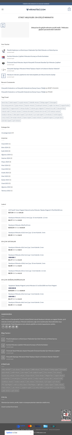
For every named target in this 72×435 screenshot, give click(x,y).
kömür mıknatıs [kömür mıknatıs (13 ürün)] (20, 375)
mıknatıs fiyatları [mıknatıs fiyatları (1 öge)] (24, 108)
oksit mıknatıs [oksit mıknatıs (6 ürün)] (40, 381)
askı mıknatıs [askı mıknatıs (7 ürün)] (16, 369)
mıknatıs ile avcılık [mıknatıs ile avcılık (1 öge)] (50, 108)
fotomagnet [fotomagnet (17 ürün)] (63, 369)
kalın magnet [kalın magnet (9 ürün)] (24, 372)
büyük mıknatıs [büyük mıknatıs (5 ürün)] (26, 369)
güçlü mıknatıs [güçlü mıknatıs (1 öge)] (19, 105)
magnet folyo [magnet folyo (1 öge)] (5, 108)
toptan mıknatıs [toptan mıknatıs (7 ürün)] (6, 387)
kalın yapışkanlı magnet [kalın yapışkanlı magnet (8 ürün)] (36, 372)
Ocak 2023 (4, 183)
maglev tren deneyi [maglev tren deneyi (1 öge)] (54, 105)
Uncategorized (6, 133)
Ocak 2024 (4, 169)
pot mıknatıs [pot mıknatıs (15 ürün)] (56, 381)
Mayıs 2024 (5, 162)
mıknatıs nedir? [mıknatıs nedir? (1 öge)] (6, 111)
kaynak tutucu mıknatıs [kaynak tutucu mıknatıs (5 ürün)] (8, 375)
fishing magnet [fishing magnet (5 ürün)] (54, 369)
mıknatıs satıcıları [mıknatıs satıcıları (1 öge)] (16, 111)
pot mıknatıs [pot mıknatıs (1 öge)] (29, 114)
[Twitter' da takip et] (9, 326)
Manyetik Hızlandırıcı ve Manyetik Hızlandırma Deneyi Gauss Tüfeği (23, 88)
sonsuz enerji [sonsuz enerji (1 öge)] (5, 117)
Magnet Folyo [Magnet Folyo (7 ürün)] (49, 375)
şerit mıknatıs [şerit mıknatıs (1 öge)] (16, 120)
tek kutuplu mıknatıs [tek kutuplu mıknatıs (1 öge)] (16, 117)
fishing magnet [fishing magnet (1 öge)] (45, 102)
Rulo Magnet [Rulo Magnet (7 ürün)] (32, 384)
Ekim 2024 (4, 147)
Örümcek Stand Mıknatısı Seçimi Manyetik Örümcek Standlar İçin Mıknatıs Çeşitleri (34, 62)
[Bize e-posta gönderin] (13, 326)
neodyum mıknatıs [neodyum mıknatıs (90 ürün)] (20, 381)
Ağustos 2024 (5, 154)
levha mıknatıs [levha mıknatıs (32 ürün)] (40, 375)
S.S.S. (33, 429)
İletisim (28, 429)
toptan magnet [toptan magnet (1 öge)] (27, 117)
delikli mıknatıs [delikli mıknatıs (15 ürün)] (35, 369)
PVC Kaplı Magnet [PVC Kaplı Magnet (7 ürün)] (7, 384)
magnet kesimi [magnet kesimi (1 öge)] (15, 108)
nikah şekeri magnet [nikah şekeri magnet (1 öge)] (19, 114)
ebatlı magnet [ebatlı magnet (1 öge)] (13, 102)
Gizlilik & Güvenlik (42, 429)
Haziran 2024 (5, 158)
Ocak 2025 (4, 144)
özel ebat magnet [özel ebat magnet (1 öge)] (6, 120)
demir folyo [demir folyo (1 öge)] (5, 102)
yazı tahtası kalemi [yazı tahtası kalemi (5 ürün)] (38, 387)
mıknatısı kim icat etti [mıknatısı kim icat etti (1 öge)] (40, 111)
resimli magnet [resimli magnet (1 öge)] (58, 114)
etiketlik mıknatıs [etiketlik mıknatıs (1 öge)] (34, 102)
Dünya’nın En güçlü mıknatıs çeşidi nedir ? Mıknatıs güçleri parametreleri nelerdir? (49, 29)
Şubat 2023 (5, 180)
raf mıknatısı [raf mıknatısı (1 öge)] (48, 114)
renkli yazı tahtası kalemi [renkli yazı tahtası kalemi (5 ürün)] (20, 384)
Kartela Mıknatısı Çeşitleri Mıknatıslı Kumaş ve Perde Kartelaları (28, 56)
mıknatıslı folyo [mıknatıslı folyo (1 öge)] (61, 108)
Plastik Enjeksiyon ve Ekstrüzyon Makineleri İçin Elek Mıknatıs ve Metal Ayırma (32, 50)
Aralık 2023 (5, 172)
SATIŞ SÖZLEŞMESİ (54, 429)
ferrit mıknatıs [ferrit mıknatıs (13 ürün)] (45, 369)
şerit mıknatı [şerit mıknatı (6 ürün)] (15, 390)
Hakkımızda (16, 429)
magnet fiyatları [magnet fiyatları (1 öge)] (65, 105)
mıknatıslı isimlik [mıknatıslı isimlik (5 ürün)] (58, 378)
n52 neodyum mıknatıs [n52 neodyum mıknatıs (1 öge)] (54, 111)
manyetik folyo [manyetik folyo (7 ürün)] (6, 378)
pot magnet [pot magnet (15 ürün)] (48, 381)
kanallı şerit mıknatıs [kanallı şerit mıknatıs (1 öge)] (41, 105)
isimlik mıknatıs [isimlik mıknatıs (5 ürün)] (15, 372)
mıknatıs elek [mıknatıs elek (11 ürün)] (48, 378)
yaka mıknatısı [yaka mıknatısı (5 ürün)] (16, 387)
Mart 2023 (4, 176)
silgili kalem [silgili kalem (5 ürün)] (40, 384)
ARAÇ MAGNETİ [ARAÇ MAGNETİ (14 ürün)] (6, 369)
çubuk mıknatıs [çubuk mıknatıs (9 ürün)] (6, 390)
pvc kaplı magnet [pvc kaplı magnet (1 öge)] (39, 114)
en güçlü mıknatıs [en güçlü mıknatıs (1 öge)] (23, 102)
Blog (22, 429)
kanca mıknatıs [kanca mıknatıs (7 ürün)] (48, 372)
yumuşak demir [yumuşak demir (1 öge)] (58, 117)
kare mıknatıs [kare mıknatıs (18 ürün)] (57, 372)
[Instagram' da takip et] (6, 326)
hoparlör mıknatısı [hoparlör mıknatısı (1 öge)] (29, 105)
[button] (2, 9)
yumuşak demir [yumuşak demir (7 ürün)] (49, 387)
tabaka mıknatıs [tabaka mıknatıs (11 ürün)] (59, 384)
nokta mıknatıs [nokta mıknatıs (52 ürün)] (30, 381)
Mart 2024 (4, 165)
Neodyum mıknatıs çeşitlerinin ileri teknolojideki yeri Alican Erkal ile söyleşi (31, 74)
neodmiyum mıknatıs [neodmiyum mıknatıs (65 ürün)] (7, 381)
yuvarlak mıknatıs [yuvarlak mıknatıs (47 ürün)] (59, 387)
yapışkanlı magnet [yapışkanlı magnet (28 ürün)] (26, 387)
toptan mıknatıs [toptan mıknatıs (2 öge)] (37, 117)
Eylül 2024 (4, 151)
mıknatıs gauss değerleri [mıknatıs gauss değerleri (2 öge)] (37, 108)
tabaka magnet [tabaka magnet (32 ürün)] (49, 384)
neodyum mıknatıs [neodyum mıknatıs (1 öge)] (7, 114)
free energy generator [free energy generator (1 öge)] (8, 105)
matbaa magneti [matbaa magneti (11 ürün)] (38, 378)
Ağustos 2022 (5, 187)
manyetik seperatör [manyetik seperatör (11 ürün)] (27, 378)
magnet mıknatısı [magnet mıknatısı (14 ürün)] (59, 375)
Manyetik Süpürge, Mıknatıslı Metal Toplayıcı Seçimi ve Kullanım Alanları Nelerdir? (33, 68)
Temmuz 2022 (5, 190)
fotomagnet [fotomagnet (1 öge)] (53, 102)
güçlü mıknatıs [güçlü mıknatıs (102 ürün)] (6, 372)
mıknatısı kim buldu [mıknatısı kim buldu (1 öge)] (28, 111)
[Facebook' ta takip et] (3, 326)
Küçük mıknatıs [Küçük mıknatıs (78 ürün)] (30, 375)
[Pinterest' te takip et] (16, 326)
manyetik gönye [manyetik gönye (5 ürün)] (16, 378)
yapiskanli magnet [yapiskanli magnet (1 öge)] (48, 117)
